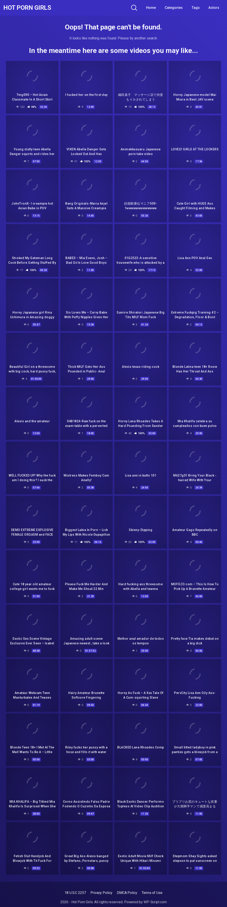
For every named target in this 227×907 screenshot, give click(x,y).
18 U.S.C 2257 (75, 893)
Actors (213, 8)
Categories (174, 8)
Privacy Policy (101, 893)
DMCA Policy (127, 893)
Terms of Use (152, 893)
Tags (196, 8)
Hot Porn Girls (27, 8)
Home (151, 8)
